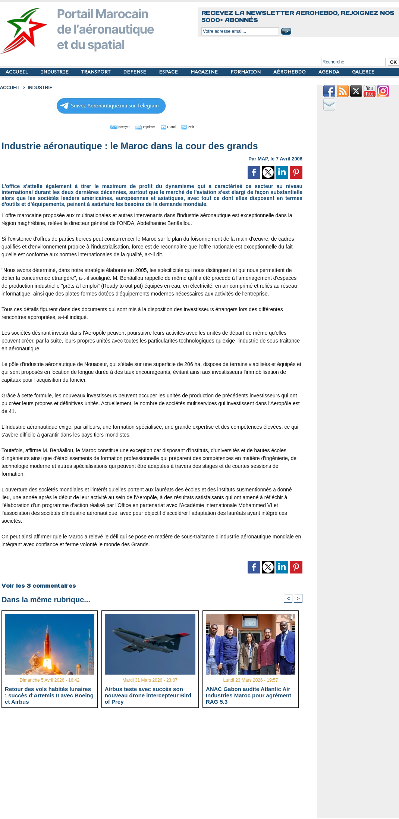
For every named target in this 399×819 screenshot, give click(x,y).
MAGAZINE (205, 72)
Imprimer (143, 126)
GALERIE (363, 72)
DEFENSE (135, 72)
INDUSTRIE (55, 72)
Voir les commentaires (38, 585)
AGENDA (329, 72)
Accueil (9, 87)
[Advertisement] (157, 766)
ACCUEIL (17, 72)
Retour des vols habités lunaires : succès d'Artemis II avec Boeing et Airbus (49, 695)
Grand (174, 126)
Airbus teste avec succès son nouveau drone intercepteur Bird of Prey (148, 695)
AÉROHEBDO (290, 72)
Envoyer (109, 126)
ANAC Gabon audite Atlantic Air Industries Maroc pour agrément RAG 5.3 (248, 695)
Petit (200, 126)
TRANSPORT (96, 72)
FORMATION (246, 72)
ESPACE (169, 72)
